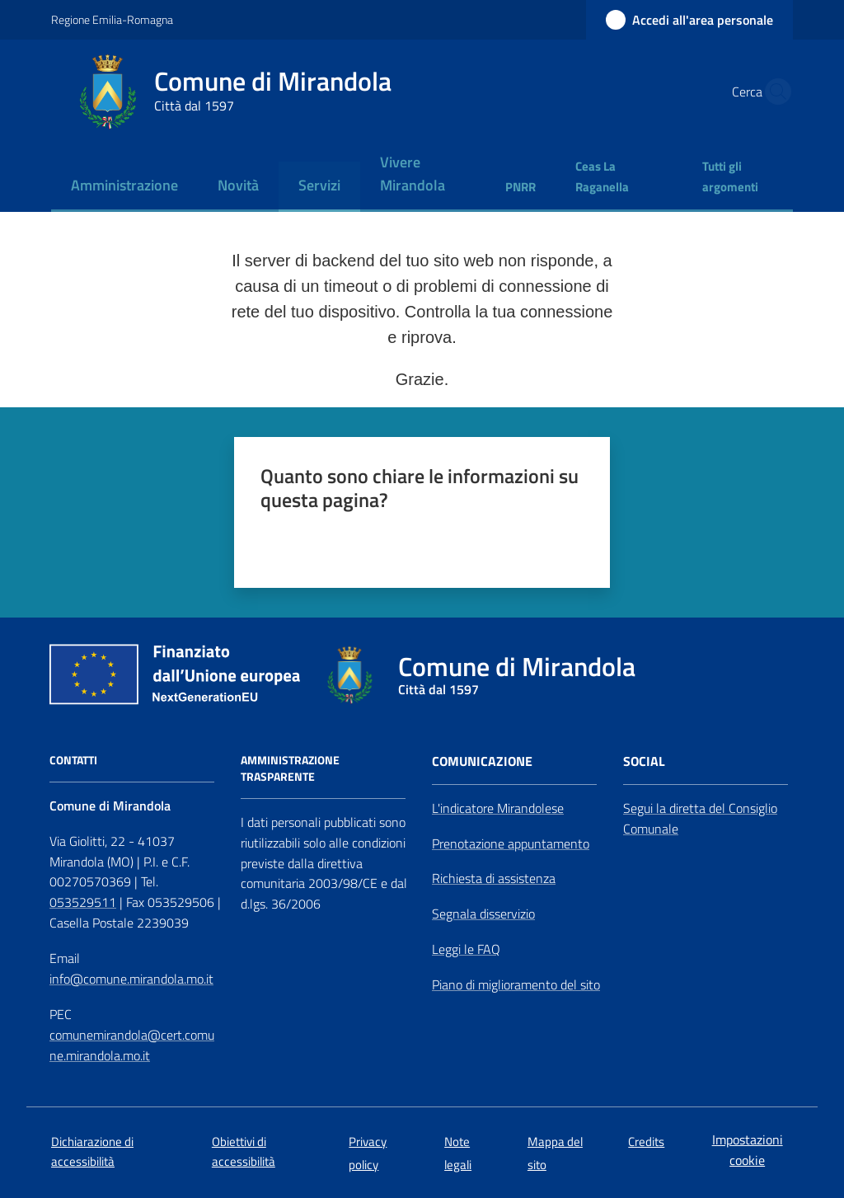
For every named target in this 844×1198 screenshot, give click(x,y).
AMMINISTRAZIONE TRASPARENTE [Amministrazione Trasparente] (290, 768)
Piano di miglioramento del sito (516, 984)
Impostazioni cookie (747, 1150)
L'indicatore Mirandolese (498, 808)
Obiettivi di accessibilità (243, 1151)
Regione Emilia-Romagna (112, 19)
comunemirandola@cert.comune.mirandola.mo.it (131, 1045)
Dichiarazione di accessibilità (92, 1151)
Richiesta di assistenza (494, 878)
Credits (646, 1141)
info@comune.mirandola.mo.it (131, 979)
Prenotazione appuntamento (510, 843)
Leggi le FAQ (466, 949)
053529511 (82, 902)
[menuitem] (124, 187)
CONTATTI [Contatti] (73, 760)
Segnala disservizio (483, 913)
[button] (773, 91)
